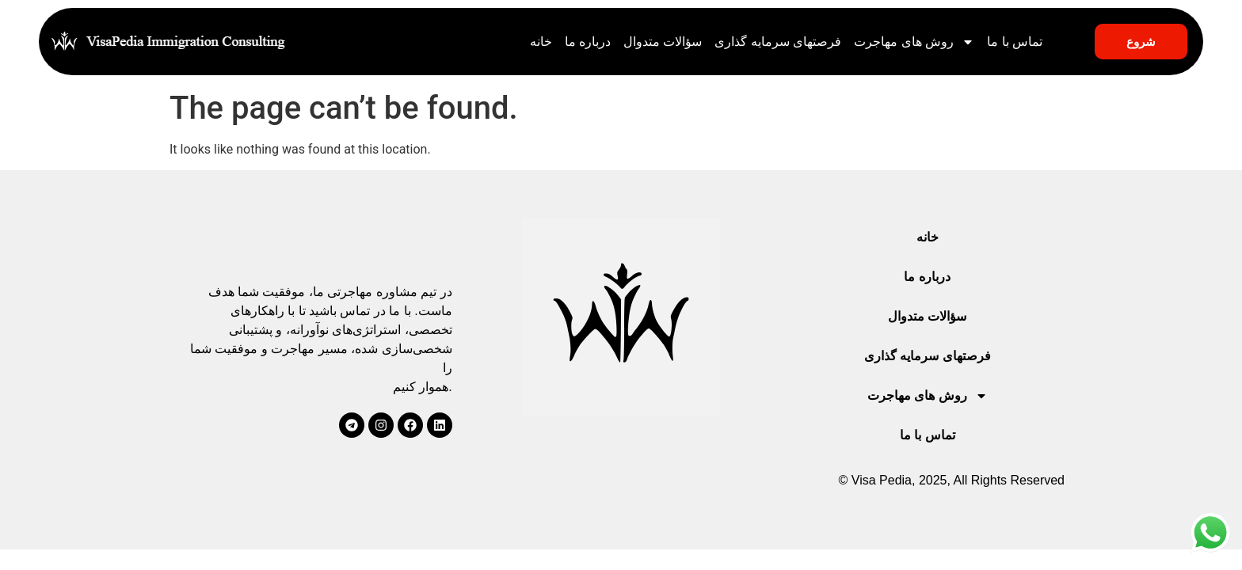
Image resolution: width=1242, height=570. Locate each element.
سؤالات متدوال (662, 41)
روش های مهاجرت (914, 42)
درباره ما (588, 41)
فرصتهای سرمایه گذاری (777, 41)
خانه (541, 41)
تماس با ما (1014, 41)
